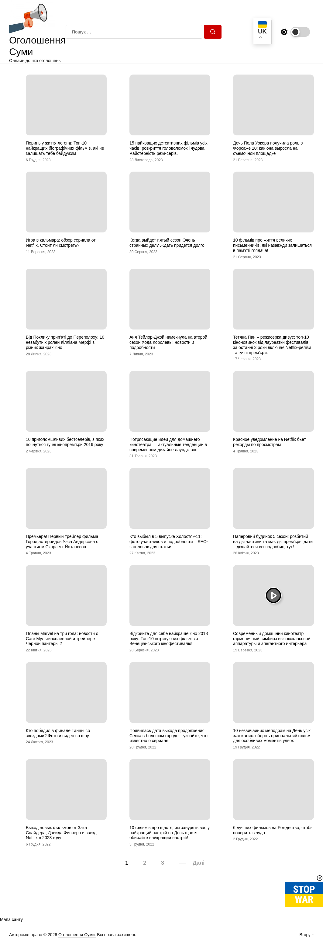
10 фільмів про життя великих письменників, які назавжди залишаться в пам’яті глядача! (272, 245)
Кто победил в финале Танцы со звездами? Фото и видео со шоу (58, 733)
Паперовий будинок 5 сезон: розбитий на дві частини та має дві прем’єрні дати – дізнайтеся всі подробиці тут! (273, 541)
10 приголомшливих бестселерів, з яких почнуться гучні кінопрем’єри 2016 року (65, 442)
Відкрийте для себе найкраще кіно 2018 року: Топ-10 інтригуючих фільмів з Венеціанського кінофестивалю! (168, 638)
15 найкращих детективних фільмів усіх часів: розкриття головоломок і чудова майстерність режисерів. (168, 148)
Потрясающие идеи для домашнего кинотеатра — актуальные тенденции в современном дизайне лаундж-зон (168, 444)
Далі (198, 863)
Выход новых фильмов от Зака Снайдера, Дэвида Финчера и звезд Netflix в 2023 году (61, 832)
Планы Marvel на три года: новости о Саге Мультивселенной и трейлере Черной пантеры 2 (62, 638)
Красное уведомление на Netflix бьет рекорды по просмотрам (269, 442)
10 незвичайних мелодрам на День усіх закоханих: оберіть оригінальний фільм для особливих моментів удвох (272, 735)
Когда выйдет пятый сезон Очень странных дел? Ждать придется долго (166, 243)
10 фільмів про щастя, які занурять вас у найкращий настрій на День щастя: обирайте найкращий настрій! (169, 832)
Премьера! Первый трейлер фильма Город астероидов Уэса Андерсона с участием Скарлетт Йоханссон (62, 541)
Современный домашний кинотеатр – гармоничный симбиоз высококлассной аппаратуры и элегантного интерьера (271, 638)
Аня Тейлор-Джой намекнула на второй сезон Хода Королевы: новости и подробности (168, 342)
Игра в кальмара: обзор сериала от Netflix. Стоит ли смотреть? (61, 243)
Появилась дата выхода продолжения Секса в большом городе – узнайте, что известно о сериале (168, 735)
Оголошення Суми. (77, 934)
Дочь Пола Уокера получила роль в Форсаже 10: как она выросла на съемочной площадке (268, 148)
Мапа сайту (11, 919)
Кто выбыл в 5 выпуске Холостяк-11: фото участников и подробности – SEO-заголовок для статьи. (168, 541)
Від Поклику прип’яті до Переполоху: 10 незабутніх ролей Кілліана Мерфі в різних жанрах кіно (65, 342)
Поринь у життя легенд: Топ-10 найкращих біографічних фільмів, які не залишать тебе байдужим (65, 148)
